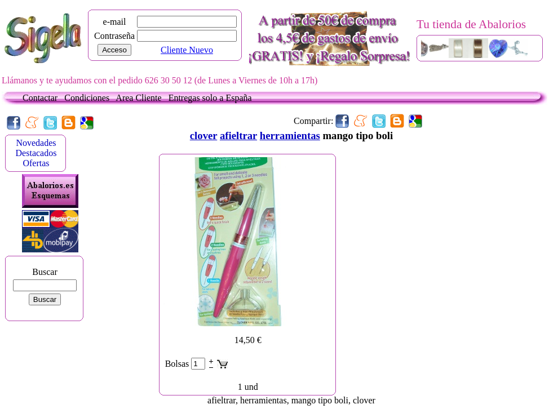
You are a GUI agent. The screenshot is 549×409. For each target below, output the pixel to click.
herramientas (290, 135)
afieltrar (238, 135)
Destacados (36, 153)
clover (203, 135)
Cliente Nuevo (187, 50)
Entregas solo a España (210, 98)
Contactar (42, 98)
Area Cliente (141, 98)
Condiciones (89, 98)
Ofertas (36, 163)
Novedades (36, 143)
